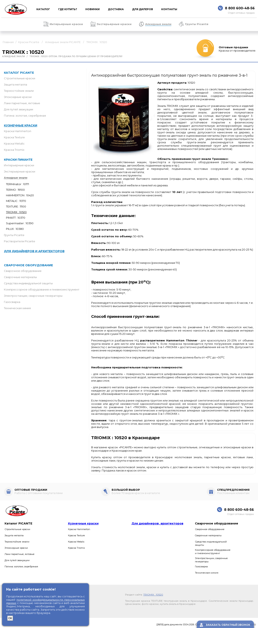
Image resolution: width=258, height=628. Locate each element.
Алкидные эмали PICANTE (63, 42)
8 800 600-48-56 (240, 8)
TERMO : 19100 (15, 189)
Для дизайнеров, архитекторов (157, 523)
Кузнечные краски (20, 125)
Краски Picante (28, 42)
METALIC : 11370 (16, 201)
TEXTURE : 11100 (16, 206)
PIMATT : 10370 (15, 217)
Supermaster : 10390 (19, 223)
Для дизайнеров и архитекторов (34, 251)
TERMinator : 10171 (17, 184)
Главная (8, 42)
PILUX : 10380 (15, 228)
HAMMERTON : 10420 (20, 195)
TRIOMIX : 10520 (96, 42)
